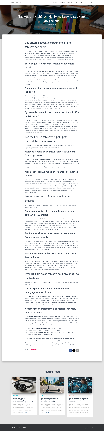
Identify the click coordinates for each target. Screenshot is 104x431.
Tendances (69, 2)
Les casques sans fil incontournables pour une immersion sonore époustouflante (23, 400)
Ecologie (90, 2)
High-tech (83, 2)
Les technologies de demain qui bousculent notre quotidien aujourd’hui (78, 400)
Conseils (54, 2)
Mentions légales (16, 427)
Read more (24, 412)
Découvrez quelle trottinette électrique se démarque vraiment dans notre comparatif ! (51, 400)
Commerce (77, 2)
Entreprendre (62, 2)
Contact (24, 427)
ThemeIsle (91, 427)
